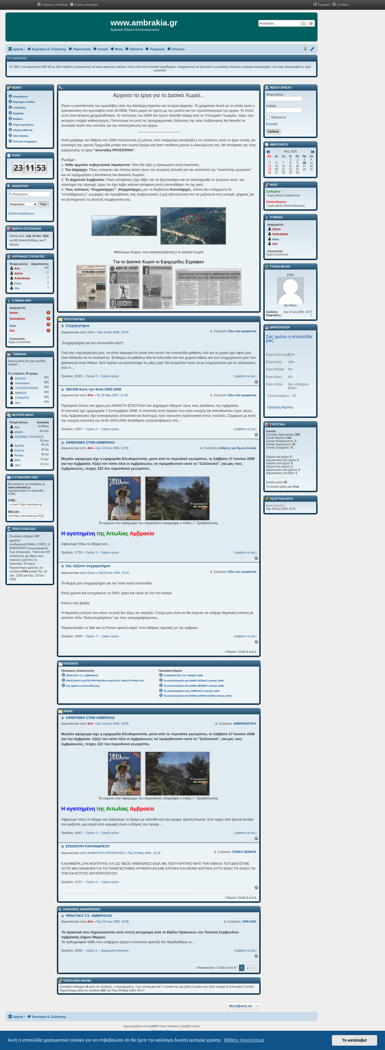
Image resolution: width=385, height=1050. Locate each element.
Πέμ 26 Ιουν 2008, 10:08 (112, 921)
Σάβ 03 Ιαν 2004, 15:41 (113, 572)
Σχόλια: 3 (91, 636)
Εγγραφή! (272, 124)
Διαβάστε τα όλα (245, 376)
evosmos (20, 378)
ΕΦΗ (90, 332)
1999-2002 (249, 921)
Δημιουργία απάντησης (115, 950)
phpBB (152, 1026)
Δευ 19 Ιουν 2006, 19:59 (112, 448)
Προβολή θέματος (280, 407)
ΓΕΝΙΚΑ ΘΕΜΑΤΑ (244, 851)
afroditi (18, 432)
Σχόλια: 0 (91, 376)
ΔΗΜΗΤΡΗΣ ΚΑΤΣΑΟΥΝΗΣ (105, 852)
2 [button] (247, 967)
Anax (12, 325)
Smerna (19, 450)
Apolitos (19, 445)
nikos (17, 465)
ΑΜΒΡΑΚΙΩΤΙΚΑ (244, 723)
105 (46, 267)
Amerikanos (22, 383)
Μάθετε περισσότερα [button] (244, 1040)
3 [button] (254, 967)
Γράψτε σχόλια (110, 376)
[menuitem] (84, 4)
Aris (90, 395)
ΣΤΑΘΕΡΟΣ (22, 397)
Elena (91, 572)
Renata (18, 455)
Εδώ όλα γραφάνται (242, 331)
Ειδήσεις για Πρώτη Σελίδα (237, 448)
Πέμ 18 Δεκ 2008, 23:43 (112, 332)
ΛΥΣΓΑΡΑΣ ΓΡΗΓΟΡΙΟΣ (29, 437)
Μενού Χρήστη (278, 88)
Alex (17, 402)
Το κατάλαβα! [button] (354, 1040)
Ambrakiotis (22, 278)
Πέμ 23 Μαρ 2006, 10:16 (144, 852)
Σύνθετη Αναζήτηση (21, 213)
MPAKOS (21, 393)
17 (47, 272)
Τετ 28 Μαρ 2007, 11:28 (112, 395)
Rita (16, 288)
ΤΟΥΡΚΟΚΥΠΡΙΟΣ (26, 388)
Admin (18, 273)
